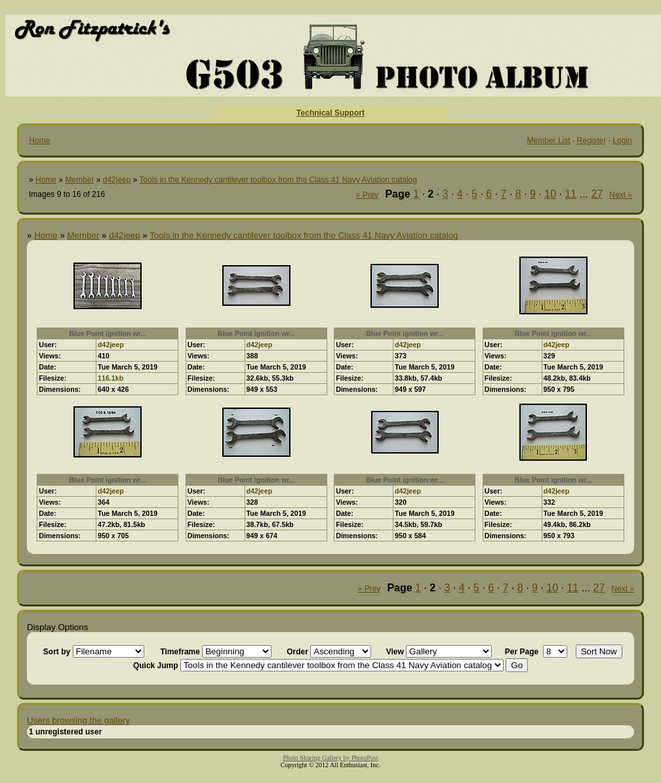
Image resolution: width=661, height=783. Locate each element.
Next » (620, 195)
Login (621, 140)
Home (39, 140)
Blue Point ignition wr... (107, 333)
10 (550, 194)
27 (597, 194)
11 (570, 194)
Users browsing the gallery (78, 720)
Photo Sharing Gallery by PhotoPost (330, 757)
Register (592, 140)
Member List (549, 140)
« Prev (367, 195)
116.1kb (110, 378)
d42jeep (117, 179)
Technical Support (330, 112)
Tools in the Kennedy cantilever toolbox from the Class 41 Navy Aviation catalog (278, 179)
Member (79, 179)
